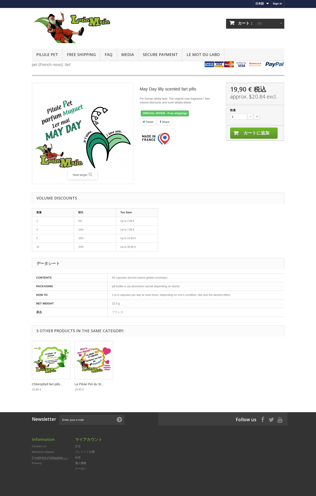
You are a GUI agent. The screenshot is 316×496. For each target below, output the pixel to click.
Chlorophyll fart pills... (175, 384)
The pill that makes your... (50, 384)
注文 (78, 446)
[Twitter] (271, 419)
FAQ (108, 54)
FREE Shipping (81, 54)
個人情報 (80, 463)
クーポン (80, 468)
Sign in (277, 3)
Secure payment (160, 54)
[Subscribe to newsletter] (119, 419)
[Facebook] (262, 419)
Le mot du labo (203, 54)
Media (127, 54)
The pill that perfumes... (134, 384)
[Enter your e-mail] (92, 420)
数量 (233, 110)
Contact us (39, 446)
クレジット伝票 (85, 452)
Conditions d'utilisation (47, 457)
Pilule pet (47, 54)
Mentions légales (43, 452)
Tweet (148, 121)
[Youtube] (280, 419)
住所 (78, 457)
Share (164, 121)
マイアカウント (88, 439)
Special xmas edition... (91, 384)
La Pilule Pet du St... (217, 384)
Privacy (37, 463)
